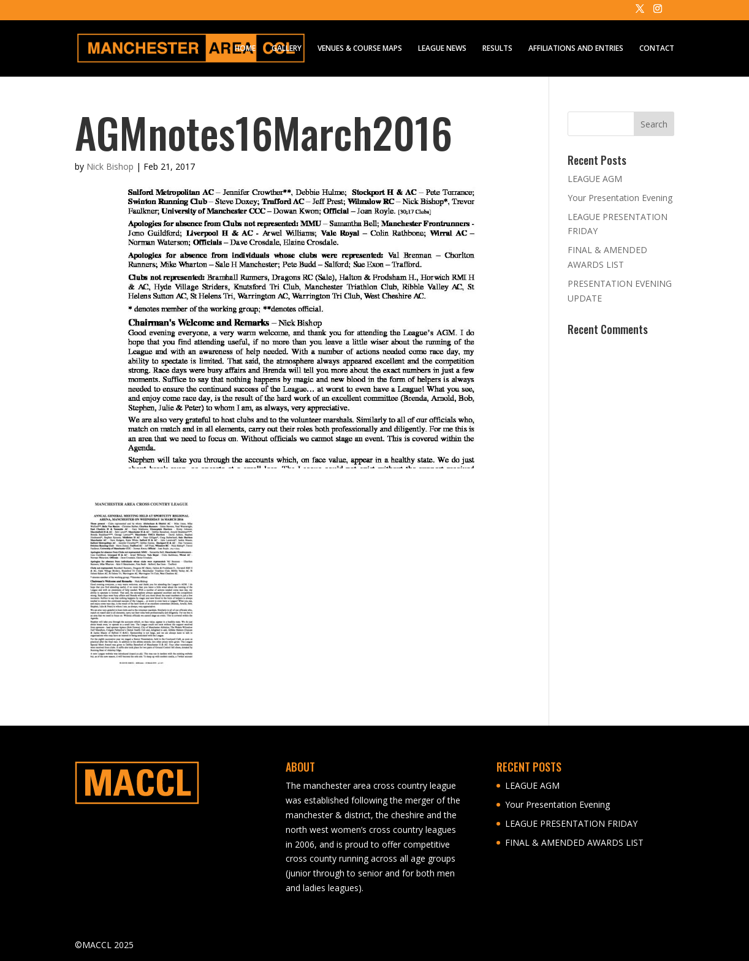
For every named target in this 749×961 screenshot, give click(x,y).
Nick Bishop (110, 166)
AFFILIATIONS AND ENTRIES (575, 48)
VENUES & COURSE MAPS (359, 48)
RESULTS (497, 48)
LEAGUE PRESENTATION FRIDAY (571, 823)
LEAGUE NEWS (442, 48)
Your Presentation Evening (620, 197)
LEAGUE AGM (595, 178)
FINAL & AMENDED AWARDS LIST (574, 842)
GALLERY (287, 48)
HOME (245, 48)
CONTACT (656, 48)
